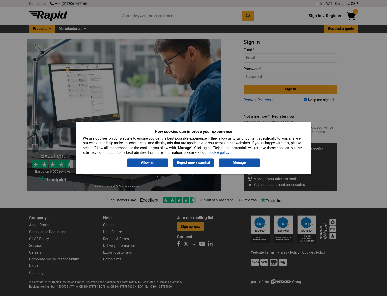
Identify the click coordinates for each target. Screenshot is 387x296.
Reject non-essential (193, 163)
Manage (239, 163)
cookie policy (219, 152)
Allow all (147, 163)
